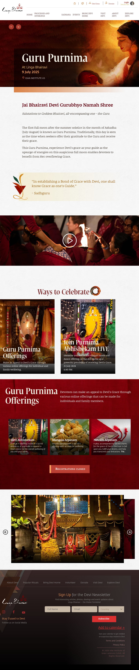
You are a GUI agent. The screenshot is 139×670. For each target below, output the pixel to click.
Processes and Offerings (41, 15)
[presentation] (71, 619)
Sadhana (66, 15)
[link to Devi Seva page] (96, 3)
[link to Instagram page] (3, 612)
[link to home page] (23, 601)
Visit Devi (103, 15)
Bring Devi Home (87, 15)
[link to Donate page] (111, 3)
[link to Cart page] (75, 3)
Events (76, 15)
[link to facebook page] (14, 612)
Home (29, 15)
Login (126, 2)
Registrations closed (70, 469)
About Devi (115, 15)
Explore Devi (129, 15)
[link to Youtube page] (23, 612)
